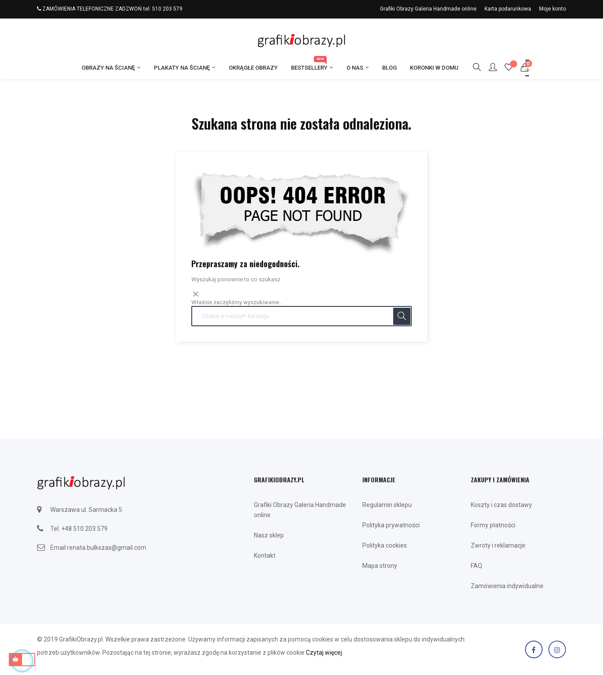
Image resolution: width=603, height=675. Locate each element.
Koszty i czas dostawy (501, 504)
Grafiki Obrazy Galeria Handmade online (428, 9)
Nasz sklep (269, 535)
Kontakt (264, 555)
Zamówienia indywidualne (507, 585)
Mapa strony (379, 565)
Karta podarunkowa (507, 9)
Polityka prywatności (391, 525)
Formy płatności (493, 525)
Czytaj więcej (324, 652)
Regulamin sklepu (387, 504)
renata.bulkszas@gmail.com (106, 547)
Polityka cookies (384, 545)
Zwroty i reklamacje (498, 545)
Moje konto (552, 9)
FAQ (476, 565)
